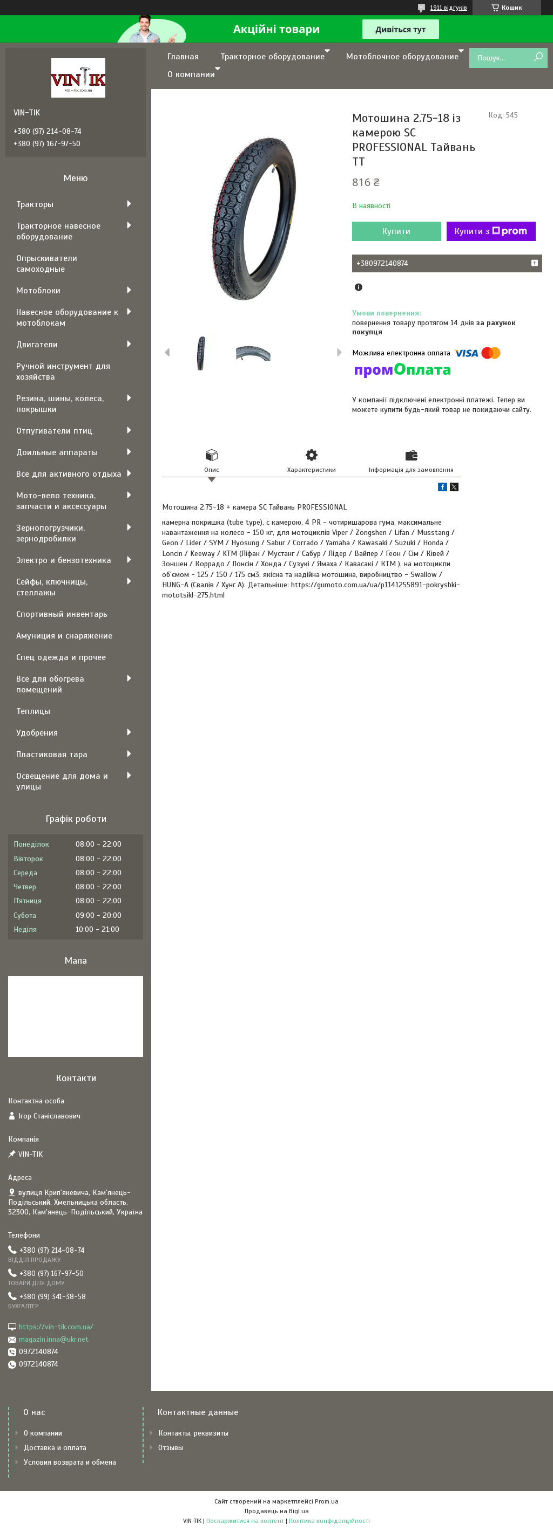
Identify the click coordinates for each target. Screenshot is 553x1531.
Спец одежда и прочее (61, 657)
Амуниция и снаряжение (64, 635)
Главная (183, 56)
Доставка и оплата (55, 1447)
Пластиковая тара (51, 754)
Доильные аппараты (57, 452)
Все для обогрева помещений (50, 684)
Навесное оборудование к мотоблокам (67, 317)
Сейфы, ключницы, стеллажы (51, 587)
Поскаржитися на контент (245, 1521)
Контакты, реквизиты (193, 1433)
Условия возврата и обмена (70, 1462)
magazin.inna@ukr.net (54, 1339)
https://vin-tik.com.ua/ (56, 1326)
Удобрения (37, 732)
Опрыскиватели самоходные (46, 263)
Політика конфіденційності (329, 1521)
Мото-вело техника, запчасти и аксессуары (61, 501)
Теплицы (33, 711)
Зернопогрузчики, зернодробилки (50, 533)
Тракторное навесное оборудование (58, 231)
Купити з (491, 231)
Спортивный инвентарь (61, 614)
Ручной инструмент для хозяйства (63, 371)
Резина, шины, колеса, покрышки (60, 404)
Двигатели (37, 344)
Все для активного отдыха (69, 474)
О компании (191, 74)
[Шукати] (538, 57)
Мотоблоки (38, 290)
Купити (396, 231)
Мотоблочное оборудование (402, 56)
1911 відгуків (448, 7)
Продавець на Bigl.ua (277, 1511)
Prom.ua (327, 1501)
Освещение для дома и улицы (62, 781)
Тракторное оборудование (272, 56)
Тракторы (34, 204)
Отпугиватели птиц (54, 430)
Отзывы (170, 1447)
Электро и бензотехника (63, 560)
